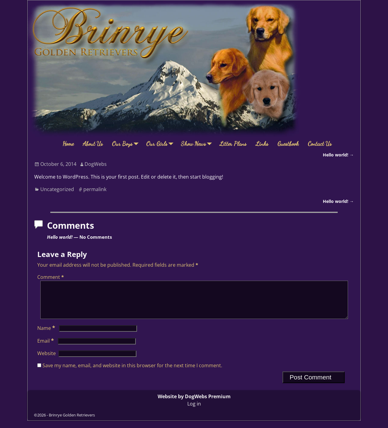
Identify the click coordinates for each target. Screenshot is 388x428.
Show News (198, 143)
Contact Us (320, 143)
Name (46, 335)
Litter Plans (232, 143)
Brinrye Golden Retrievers (72, 422)
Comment (51, 277)
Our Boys (127, 143)
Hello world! (338, 155)
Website (46, 360)
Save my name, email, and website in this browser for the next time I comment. (132, 372)
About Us (93, 143)
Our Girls (161, 143)
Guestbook (288, 143)
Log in (194, 411)
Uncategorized (57, 189)
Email (46, 348)
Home (68, 143)
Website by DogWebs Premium (194, 403)
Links (262, 143)
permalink (94, 189)
